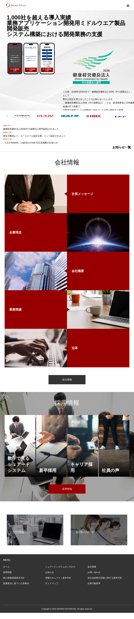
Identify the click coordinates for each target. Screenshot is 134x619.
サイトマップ (51, 589)
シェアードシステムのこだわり (60, 573)
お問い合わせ (93, 578)
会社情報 (67, 385)
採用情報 (67, 495)
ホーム (6, 573)
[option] (67, 61)
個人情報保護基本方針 (14, 584)
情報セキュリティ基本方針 (58, 584)
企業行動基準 (93, 589)
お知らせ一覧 (121, 153)
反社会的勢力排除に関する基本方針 (104, 584)
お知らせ (49, 578)
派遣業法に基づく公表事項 (16, 589)
